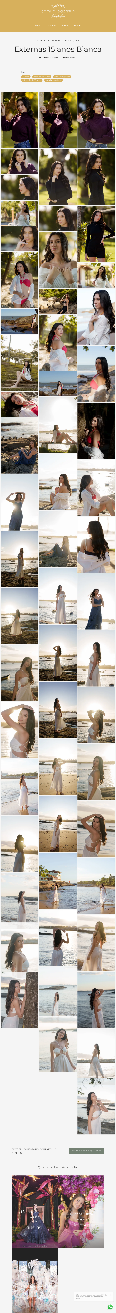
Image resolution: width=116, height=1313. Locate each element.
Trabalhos (51, 25)
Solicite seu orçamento (87, 1151)
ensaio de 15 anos (42, 77)
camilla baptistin (53, 80)
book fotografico (62, 77)
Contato (77, 25)
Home (38, 25)
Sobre (65, 25)
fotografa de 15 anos (31, 80)
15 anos (25, 77)
